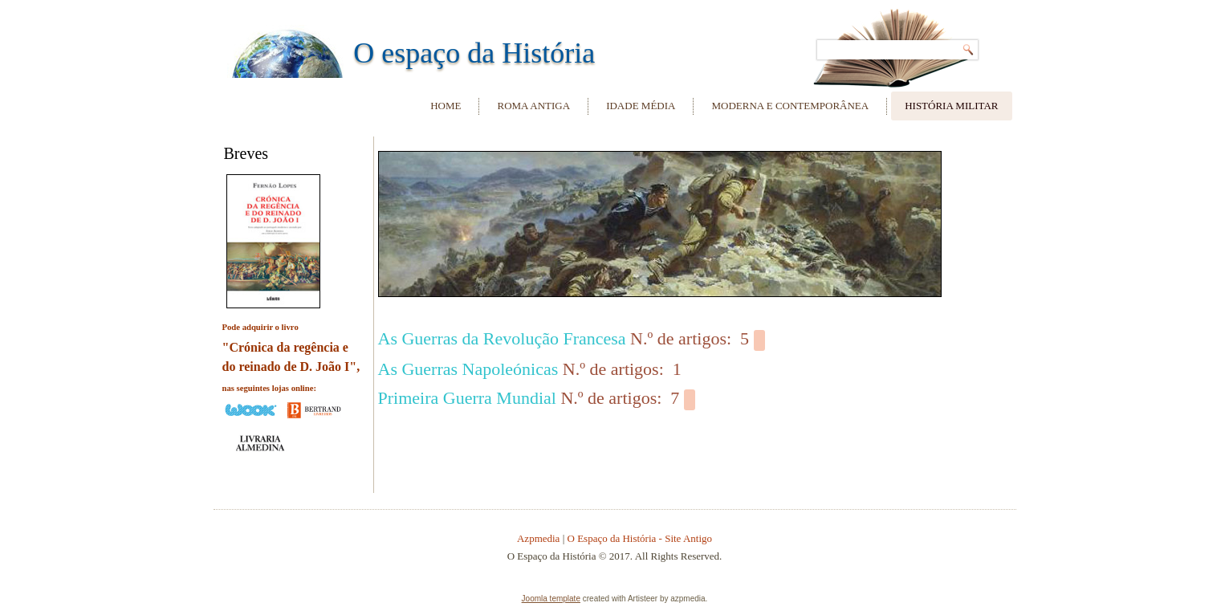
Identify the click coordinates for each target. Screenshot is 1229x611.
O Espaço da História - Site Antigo (640, 538)
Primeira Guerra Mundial (467, 398)
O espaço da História (474, 53)
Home (445, 106)
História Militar (951, 106)
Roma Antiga (533, 106)
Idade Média (640, 106)
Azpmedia (538, 538)
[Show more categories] (759, 340)
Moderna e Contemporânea (790, 106)
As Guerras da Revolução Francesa (502, 338)
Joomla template (551, 598)
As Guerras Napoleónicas (468, 369)
